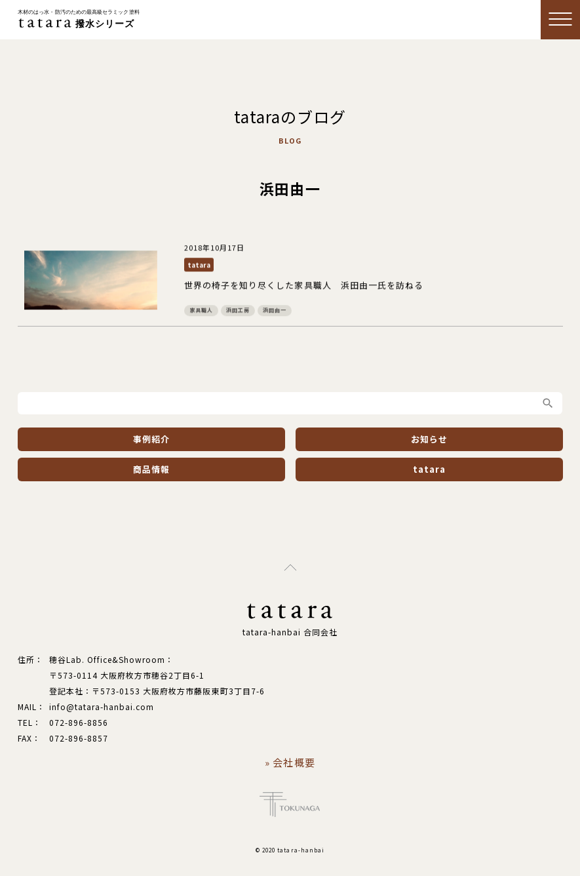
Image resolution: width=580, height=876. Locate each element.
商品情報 (150, 469)
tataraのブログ (290, 116)
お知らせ (429, 439)
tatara (198, 265)
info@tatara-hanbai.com (102, 706)
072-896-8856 (78, 722)
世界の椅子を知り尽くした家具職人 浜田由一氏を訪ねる (303, 285)
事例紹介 (150, 439)
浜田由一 (274, 310)
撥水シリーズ (79, 19)
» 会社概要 (290, 762)
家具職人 (200, 310)
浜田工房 (237, 310)
